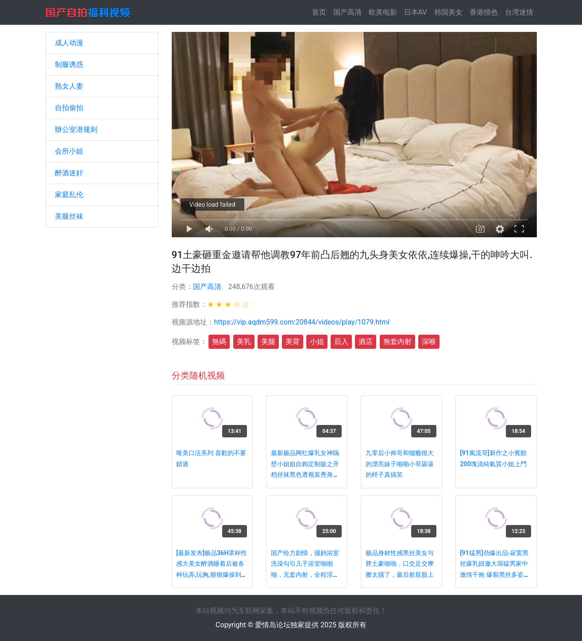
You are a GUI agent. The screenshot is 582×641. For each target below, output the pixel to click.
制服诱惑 (69, 64)
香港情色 (484, 12)
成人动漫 (69, 43)
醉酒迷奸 (69, 173)
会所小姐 (69, 151)
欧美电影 (383, 12)
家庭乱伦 (69, 194)
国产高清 (347, 12)
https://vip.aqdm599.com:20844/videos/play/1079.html (302, 322)
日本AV (415, 12)
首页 (321, 11)
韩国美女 (448, 12)
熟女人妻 (69, 86)
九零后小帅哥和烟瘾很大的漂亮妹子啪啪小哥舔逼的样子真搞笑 (400, 464)
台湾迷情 (519, 12)
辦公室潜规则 (76, 129)
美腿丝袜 (69, 216)
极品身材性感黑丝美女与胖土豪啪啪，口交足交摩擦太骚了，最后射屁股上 (400, 564)
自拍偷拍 (69, 108)
